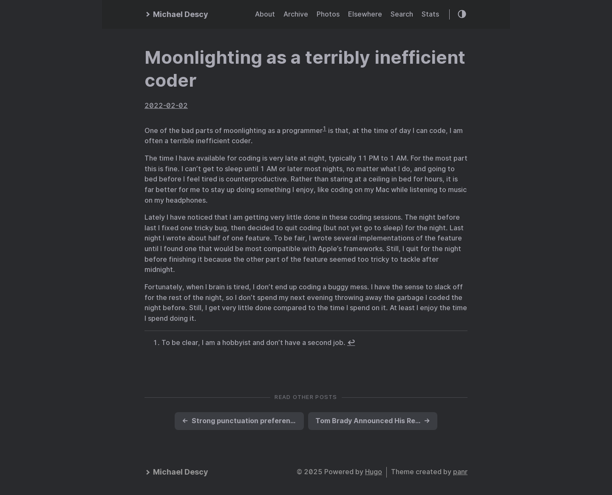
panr (460, 472)
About (265, 14)
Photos (328, 14)
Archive (295, 14)
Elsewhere (365, 14)
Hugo (373, 472)
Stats (430, 14)
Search (402, 14)
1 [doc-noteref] (324, 128)
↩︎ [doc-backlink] (351, 343)
